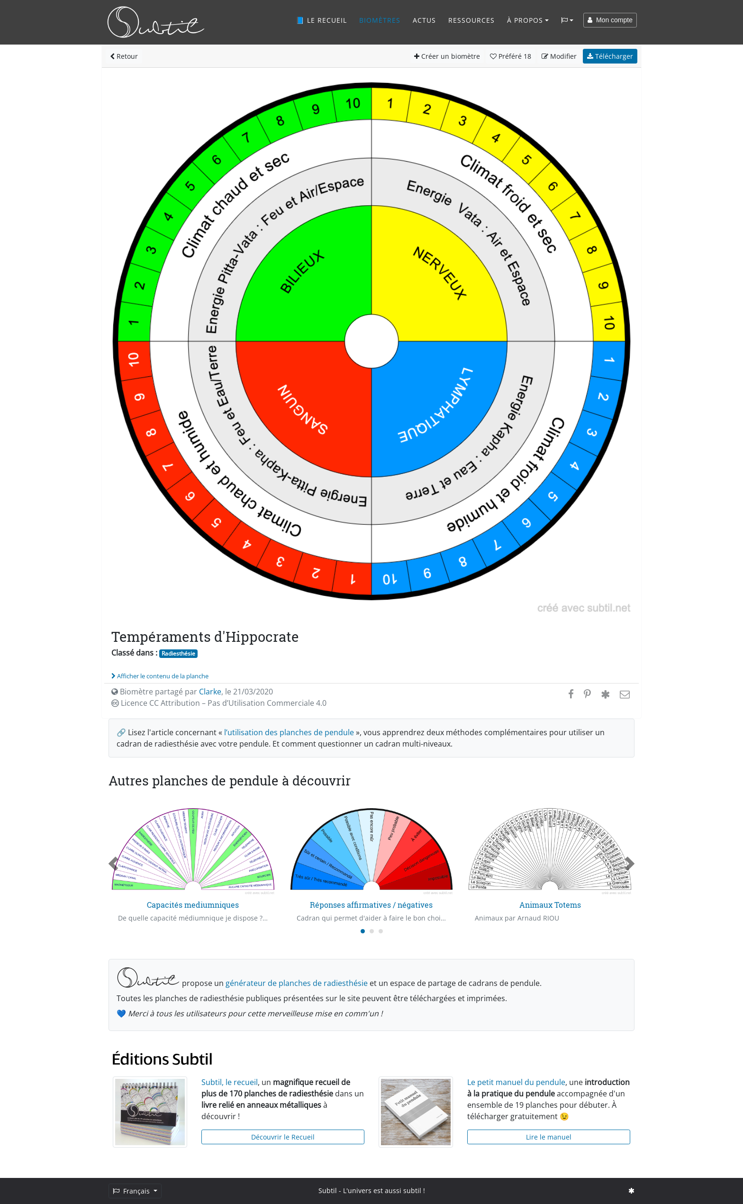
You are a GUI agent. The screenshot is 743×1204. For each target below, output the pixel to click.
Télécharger (610, 56)
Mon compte (610, 20)
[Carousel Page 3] (381, 931)
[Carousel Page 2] (372, 931)
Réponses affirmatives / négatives (371, 905)
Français (132, 1190)
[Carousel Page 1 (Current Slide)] (363, 931)
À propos (525, 20)
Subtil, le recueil (229, 1082)
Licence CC (218, 703)
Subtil (327, 1190)
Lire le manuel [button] (548, 1136)
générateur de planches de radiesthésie (297, 983)
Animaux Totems (550, 905)
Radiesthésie (178, 653)
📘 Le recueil (321, 20)
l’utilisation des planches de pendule (289, 732)
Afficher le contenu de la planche (159, 676)
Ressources (471, 20)
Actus (424, 20)
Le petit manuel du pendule (516, 1082)
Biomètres (379, 20)
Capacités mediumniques (193, 905)
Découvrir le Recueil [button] (283, 1136)
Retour (124, 56)
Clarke (210, 691)
